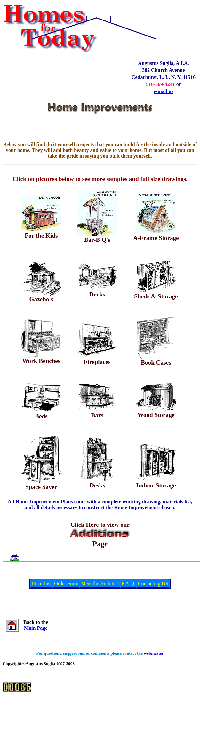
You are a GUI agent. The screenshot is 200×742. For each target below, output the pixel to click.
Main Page (35, 628)
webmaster (154, 653)
